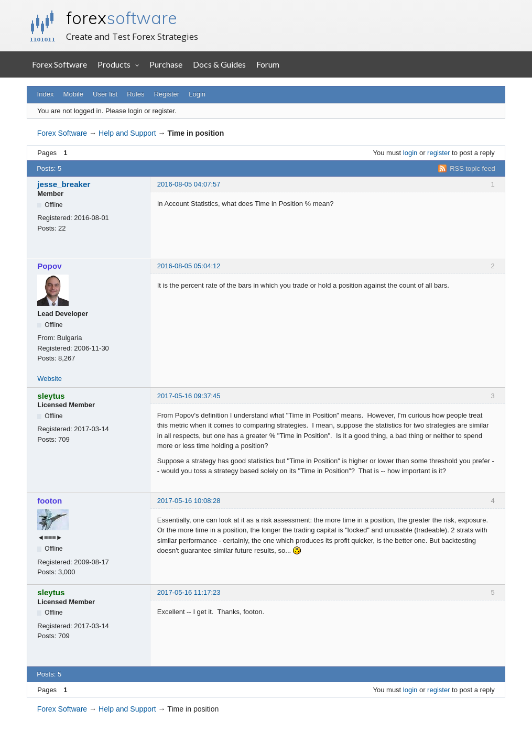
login (410, 153)
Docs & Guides (219, 64)
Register (166, 94)
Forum (267, 64)
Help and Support (127, 133)
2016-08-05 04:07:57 (189, 184)
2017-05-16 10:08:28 (189, 501)
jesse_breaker (63, 184)
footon (49, 500)
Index (45, 94)
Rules (135, 94)
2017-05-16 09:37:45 (189, 396)
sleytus (50, 395)
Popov (49, 265)
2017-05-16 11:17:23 (189, 592)
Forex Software (59, 64)
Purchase (165, 64)
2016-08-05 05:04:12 (189, 266)
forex (121, 17)
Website (49, 379)
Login (197, 94)
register (438, 153)
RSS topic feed (472, 168)
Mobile (73, 94)
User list (105, 94)
